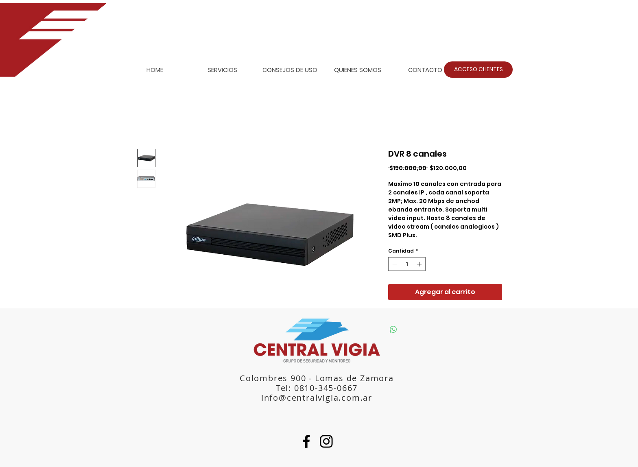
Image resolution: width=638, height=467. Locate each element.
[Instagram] (326, 441)
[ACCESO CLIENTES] (478, 69)
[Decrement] (393, 264)
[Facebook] (306, 441)
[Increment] (419, 264)
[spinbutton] (406, 264)
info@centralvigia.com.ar (316, 397)
